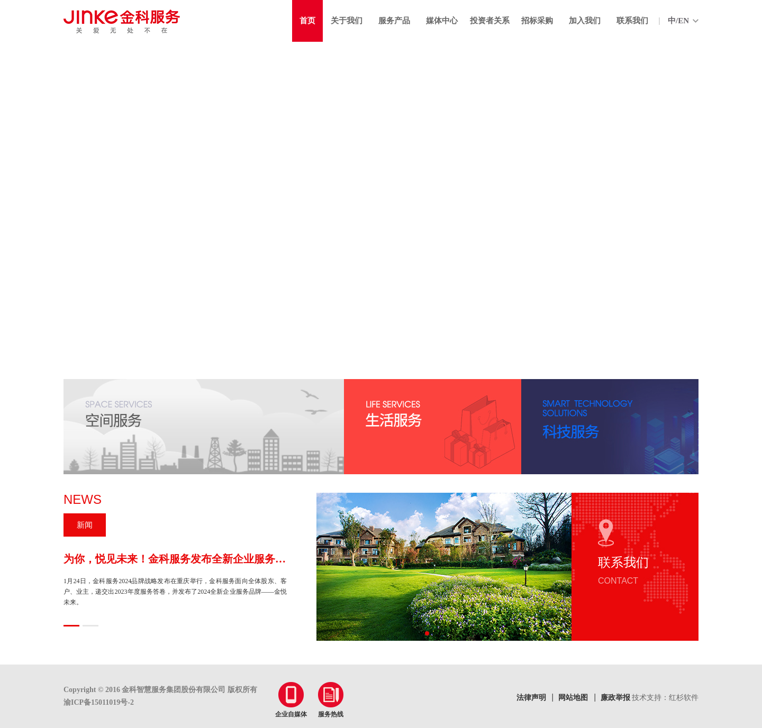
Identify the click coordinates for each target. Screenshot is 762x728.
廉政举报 (615, 698)
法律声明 (531, 698)
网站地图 (573, 698)
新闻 (85, 525)
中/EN (678, 20)
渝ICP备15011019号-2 (99, 702)
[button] (427, 633)
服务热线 (330, 700)
